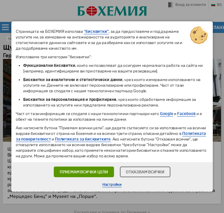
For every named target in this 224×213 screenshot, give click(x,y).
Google (166, 113)
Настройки (112, 184)
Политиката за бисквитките (83, 139)
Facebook (186, 113)
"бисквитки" (96, 31)
